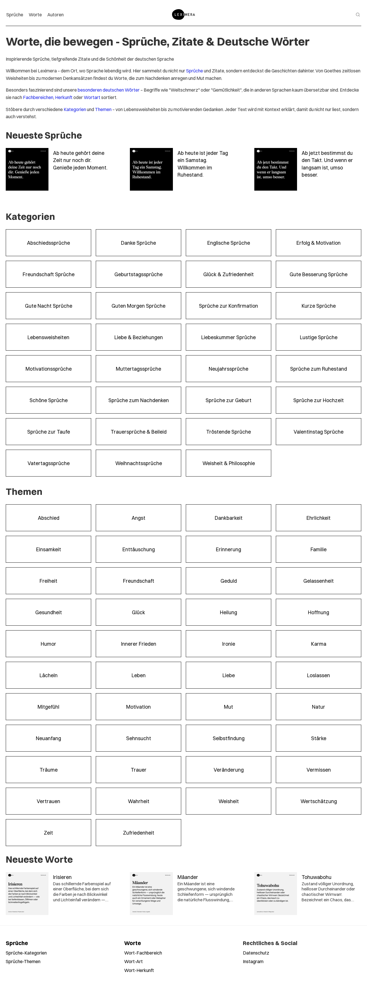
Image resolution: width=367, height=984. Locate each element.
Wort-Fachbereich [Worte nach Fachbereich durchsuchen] (143, 952)
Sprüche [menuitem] (14, 14)
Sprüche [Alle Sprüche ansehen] (17, 943)
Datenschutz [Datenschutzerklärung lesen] (256, 952)
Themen (103, 109)
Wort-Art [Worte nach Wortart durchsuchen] (133, 961)
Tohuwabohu (316, 877)
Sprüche (194, 70)
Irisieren (62, 877)
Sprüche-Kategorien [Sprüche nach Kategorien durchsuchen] (26, 952)
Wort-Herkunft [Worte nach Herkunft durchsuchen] (139, 970)
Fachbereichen (38, 97)
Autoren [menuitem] (55, 14)
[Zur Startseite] (183, 14)
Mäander (187, 877)
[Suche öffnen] (357, 14)
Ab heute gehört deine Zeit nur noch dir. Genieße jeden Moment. (80, 160)
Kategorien (75, 109)
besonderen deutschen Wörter (109, 89)
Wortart (92, 97)
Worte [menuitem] (35, 14)
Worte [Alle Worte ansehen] (132, 943)
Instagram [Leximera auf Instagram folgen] (253, 961)
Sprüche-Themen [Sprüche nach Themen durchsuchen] (23, 961)
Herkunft (64, 97)
